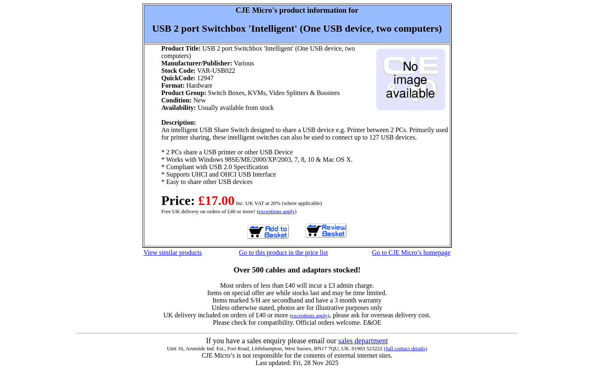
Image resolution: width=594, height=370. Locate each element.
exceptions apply (277, 211)
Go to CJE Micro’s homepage (411, 252)
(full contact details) (405, 348)
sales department (363, 341)
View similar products (173, 252)
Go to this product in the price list (283, 252)
